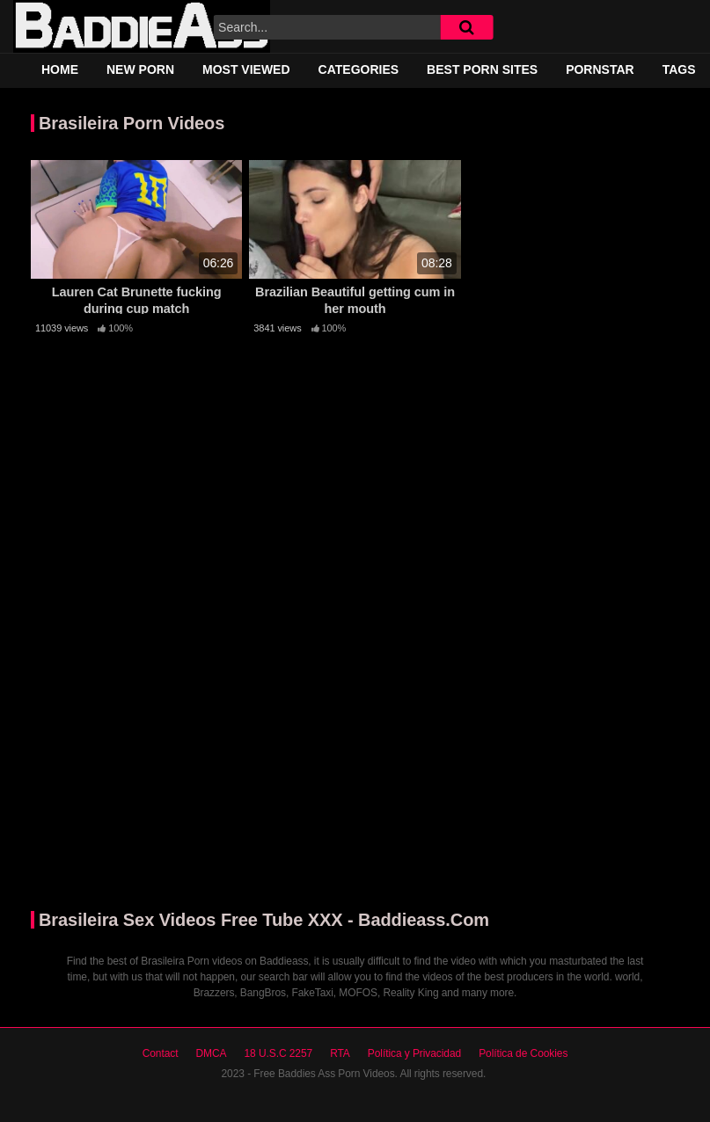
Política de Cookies (523, 1053)
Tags (679, 69)
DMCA (210, 1053)
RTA (340, 1053)
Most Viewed (246, 69)
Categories (358, 69)
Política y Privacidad (414, 1053)
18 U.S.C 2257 (278, 1053)
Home (59, 69)
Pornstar (600, 69)
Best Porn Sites (482, 69)
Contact (161, 1053)
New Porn (140, 69)
